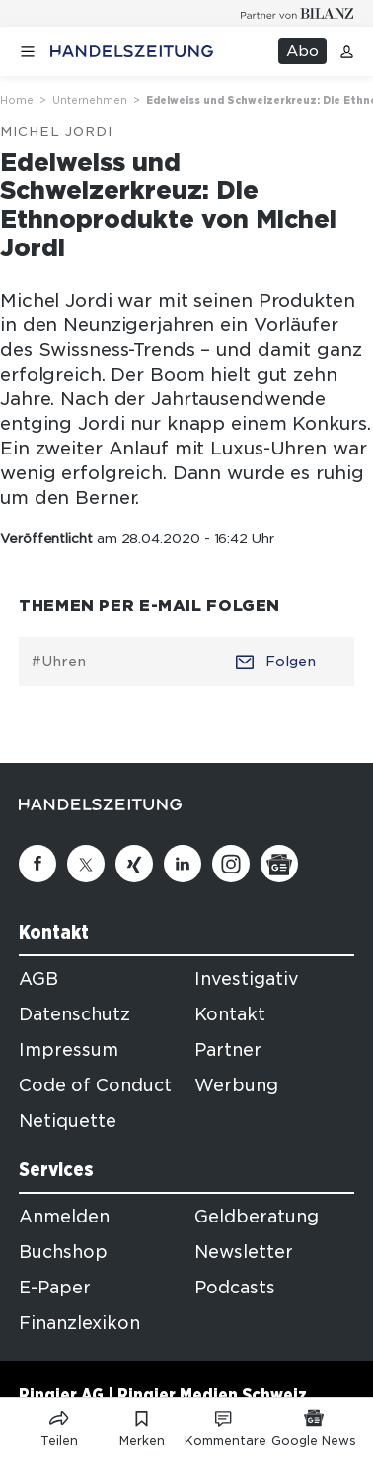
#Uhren (58, 661)
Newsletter (243, 1252)
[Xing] (134, 863)
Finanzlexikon (79, 1323)
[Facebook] (37, 863)
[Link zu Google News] (313, 1424)
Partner (227, 1050)
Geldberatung (256, 1216)
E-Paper (55, 1287)
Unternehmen (89, 99)
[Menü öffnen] (27, 51)
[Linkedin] (182, 863)
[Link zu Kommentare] (225, 1424)
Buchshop (63, 1252)
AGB (38, 979)
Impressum (68, 1050)
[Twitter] (86, 863)
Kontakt (229, 1014)
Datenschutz (74, 1014)
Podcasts (234, 1287)
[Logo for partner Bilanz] (297, 13)
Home (17, 99)
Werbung (236, 1085)
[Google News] (279, 863)
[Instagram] (231, 863)
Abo (302, 51)
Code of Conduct (95, 1085)
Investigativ (246, 979)
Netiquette (67, 1121)
